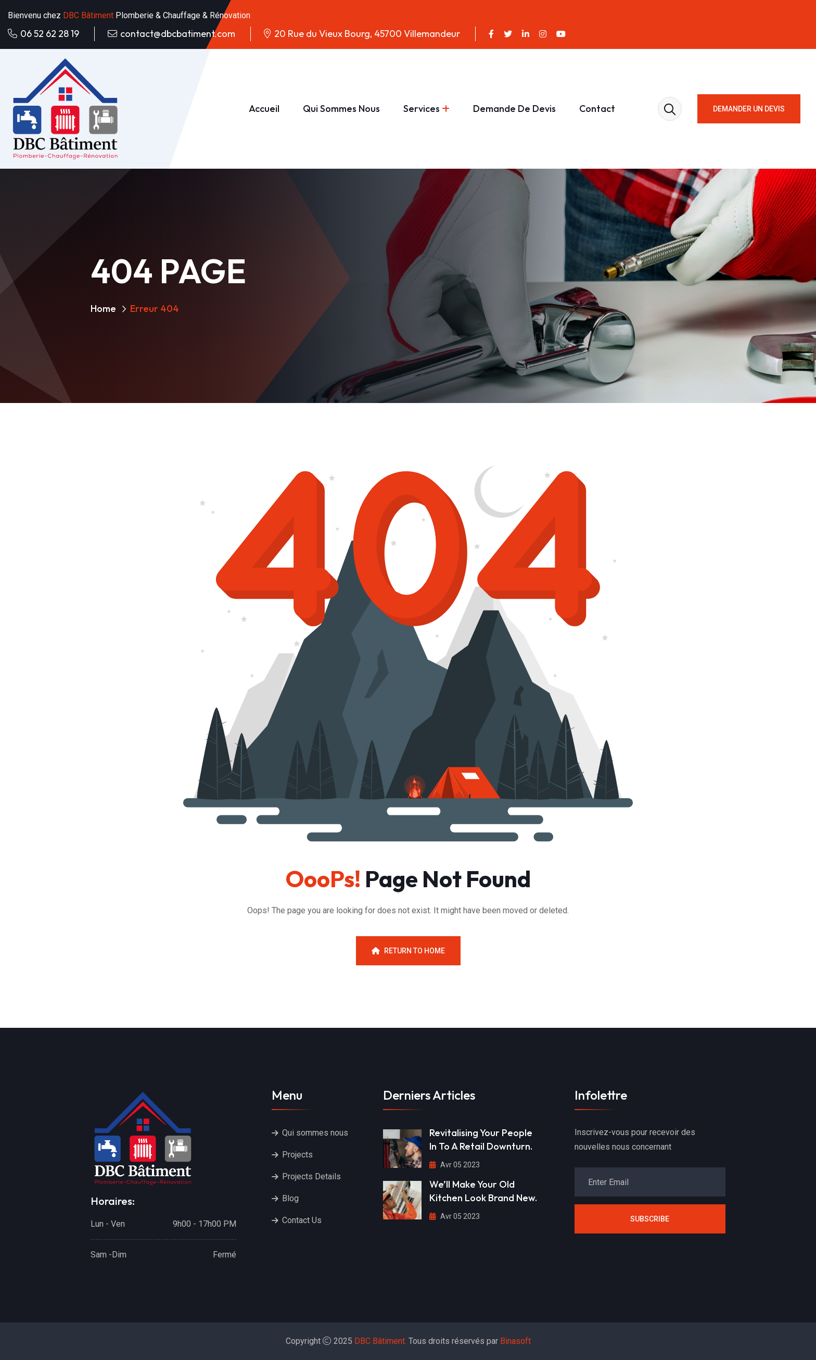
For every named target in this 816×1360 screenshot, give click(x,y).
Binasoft (515, 1341)
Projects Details (311, 1176)
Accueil (264, 109)
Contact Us (302, 1220)
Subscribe (649, 1219)
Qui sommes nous (341, 109)
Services (421, 109)
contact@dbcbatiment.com (177, 34)
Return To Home (408, 951)
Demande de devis (514, 109)
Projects (297, 1155)
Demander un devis (749, 109)
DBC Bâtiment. (380, 1341)
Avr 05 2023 (454, 1165)
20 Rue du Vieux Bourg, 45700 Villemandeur (367, 34)
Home (103, 308)
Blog (290, 1198)
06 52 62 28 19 (49, 34)
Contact (597, 109)
